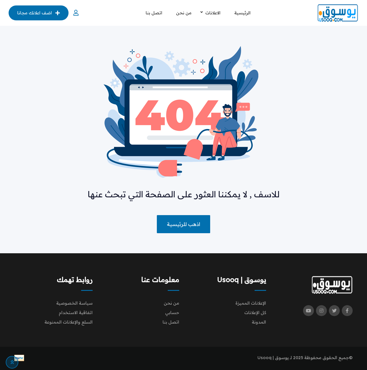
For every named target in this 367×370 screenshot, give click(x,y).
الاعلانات (212, 12)
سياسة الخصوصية (74, 303)
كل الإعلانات (255, 312)
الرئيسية (242, 12)
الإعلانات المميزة (250, 303)
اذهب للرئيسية (183, 224)
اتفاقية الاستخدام (76, 312)
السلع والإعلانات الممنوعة (68, 322)
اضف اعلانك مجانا (38, 12)
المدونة (259, 322)
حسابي (172, 312)
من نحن (184, 12)
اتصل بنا (154, 12)
